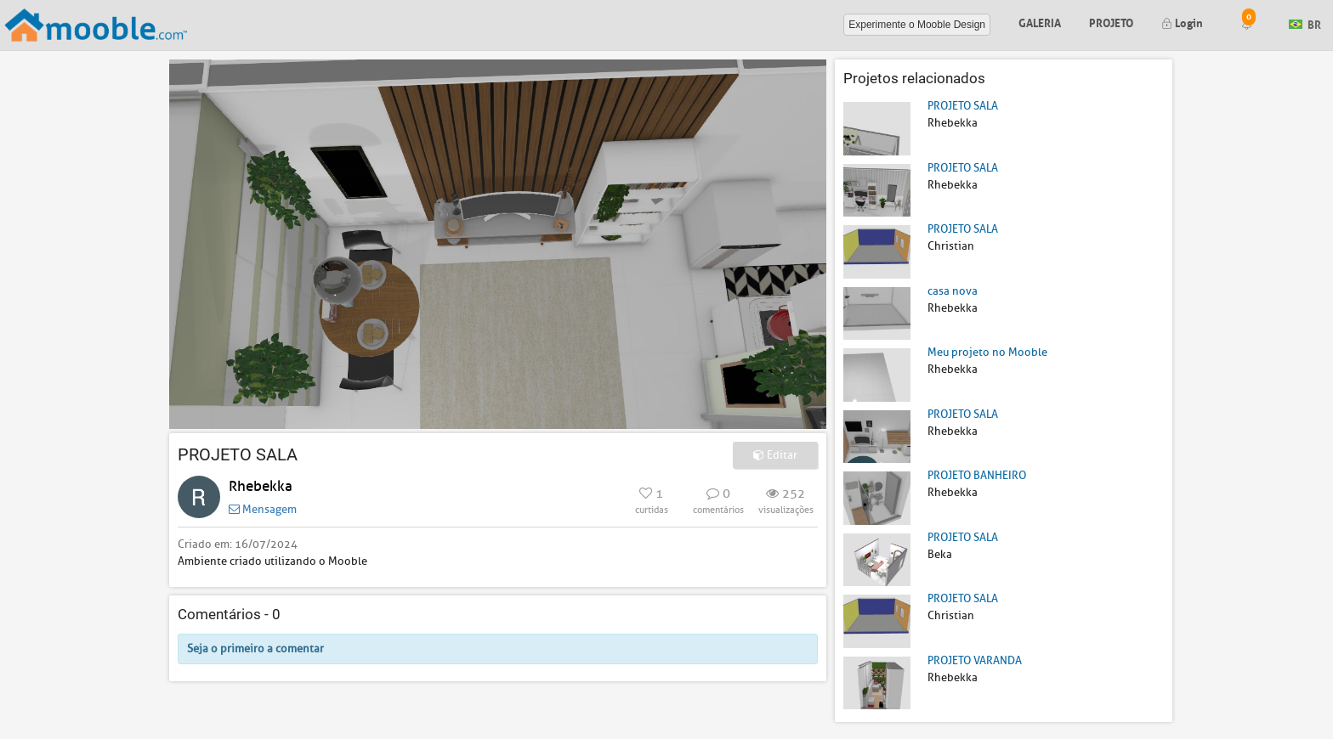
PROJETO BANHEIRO (976, 475)
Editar (775, 455)
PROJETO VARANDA (974, 660)
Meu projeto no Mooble (987, 352)
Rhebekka (260, 486)
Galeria (1039, 22)
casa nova (952, 291)
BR (1305, 23)
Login (1182, 22)
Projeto (1111, 22)
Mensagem (263, 509)
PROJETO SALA (962, 106)
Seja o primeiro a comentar (255, 648)
